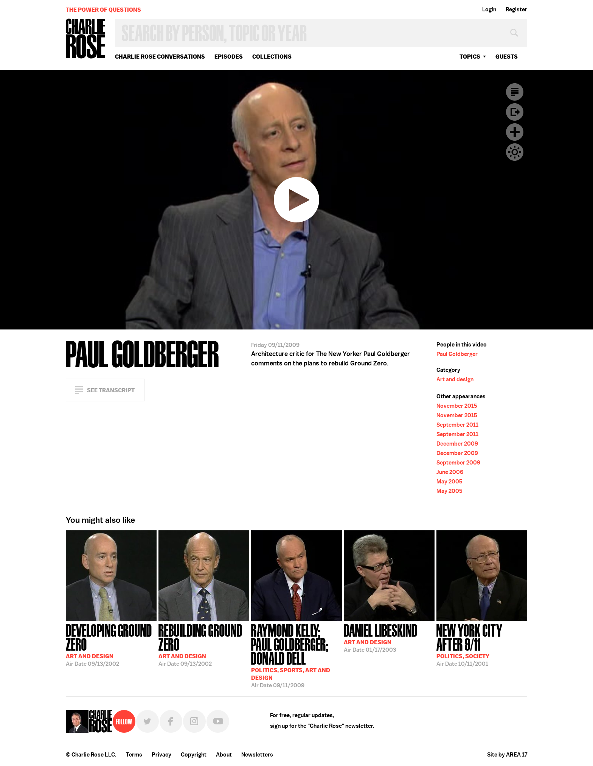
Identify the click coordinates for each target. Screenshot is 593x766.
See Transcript (111, 390)
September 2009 (458, 462)
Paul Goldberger (457, 354)
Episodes (228, 56)
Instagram (194, 721)
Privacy (161, 754)
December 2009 (457, 443)
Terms (134, 754)
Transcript (514, 92)
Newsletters (257, 754)
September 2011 (457, 425)
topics (469, 56)
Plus (514, 132)
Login (489, 9)
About (224, 754)
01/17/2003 (381, 637)
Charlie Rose (86, 39)
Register (516, 9)
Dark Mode (514, 152)
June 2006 (449, 472)
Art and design (454, 379)
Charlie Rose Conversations (160, 56)
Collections (272, 56)
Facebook (171, 721)
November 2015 (456, 406)
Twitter (147, 721)
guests (506, 56)
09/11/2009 (296, 655)
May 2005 (449, 481)
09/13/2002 (111, 644)
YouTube (217, 721)
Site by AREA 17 (507, 754)
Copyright (193, 754)
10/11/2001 (481, 644)
